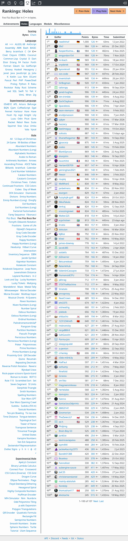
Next (95, 508)
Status (80, 538)
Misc (62, 23)
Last (101, 508)
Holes (24, 23)
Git (72, 538)
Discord (55, 538)
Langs (36, 23)
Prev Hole (82, 11)
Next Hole (117, 11)
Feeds (65, 538)
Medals (48, 23)
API (46, 538)
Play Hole (100, 11)
